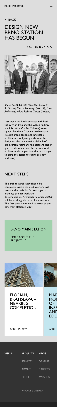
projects (28, 353)
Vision (9, 353)
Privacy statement (33, 390)
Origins (44, 361)
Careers (44, 369)
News (42, 353)
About (26, 369)
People (26, 377)
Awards (44, 377)
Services (27, 361)
